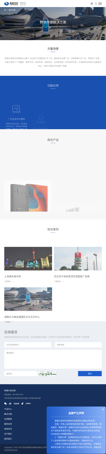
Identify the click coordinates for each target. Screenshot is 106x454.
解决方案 (12, 10)
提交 (90, 374)
